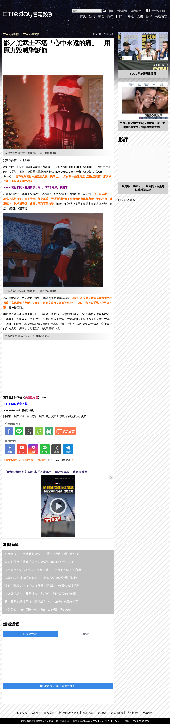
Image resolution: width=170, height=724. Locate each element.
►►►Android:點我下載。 (19, 410)
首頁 (83, 16)
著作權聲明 (133, 712)
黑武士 (85, 416)
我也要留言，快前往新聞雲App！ (58, 685)
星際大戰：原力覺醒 (25, 416)
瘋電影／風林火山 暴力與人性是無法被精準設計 (143, 188)
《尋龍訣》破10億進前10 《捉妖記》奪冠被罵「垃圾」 (42, 577)
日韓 (119, 16)
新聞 (92, 16)
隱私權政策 (117, 712)
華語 (101, 16)
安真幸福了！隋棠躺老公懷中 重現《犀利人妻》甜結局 (41, 554)
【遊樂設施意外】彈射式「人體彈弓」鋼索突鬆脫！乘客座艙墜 (45, 472)
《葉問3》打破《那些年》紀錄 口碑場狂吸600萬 (37, 609)
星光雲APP (136, 10)
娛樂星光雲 (122, 10)
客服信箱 (88, 712)
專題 (131, 16)
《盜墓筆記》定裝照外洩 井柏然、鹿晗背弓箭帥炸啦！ (41, 593)
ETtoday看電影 (156, 9)
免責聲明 (148, 712)
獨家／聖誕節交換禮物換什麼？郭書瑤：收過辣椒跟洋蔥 (41, 585)
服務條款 (102, 712)
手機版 (110, 10)
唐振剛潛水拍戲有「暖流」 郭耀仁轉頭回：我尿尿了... (40, 562)
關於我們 (49, 712)
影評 (149, 16)
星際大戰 (44, 416)
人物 (140, 16)
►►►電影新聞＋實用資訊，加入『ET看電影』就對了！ (36, 187)
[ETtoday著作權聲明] (59, 460)
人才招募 (36, 712)
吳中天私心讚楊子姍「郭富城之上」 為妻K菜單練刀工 (41, 601)
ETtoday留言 (30, 633)
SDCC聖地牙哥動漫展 (143, 73)
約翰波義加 (72, 416)
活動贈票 (161, 16)
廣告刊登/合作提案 (68, 712)
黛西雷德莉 (57, 416)
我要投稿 (22, 712)
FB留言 (86, 633)
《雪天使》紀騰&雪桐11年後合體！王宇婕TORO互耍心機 (42, 570)
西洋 (110, 16)
